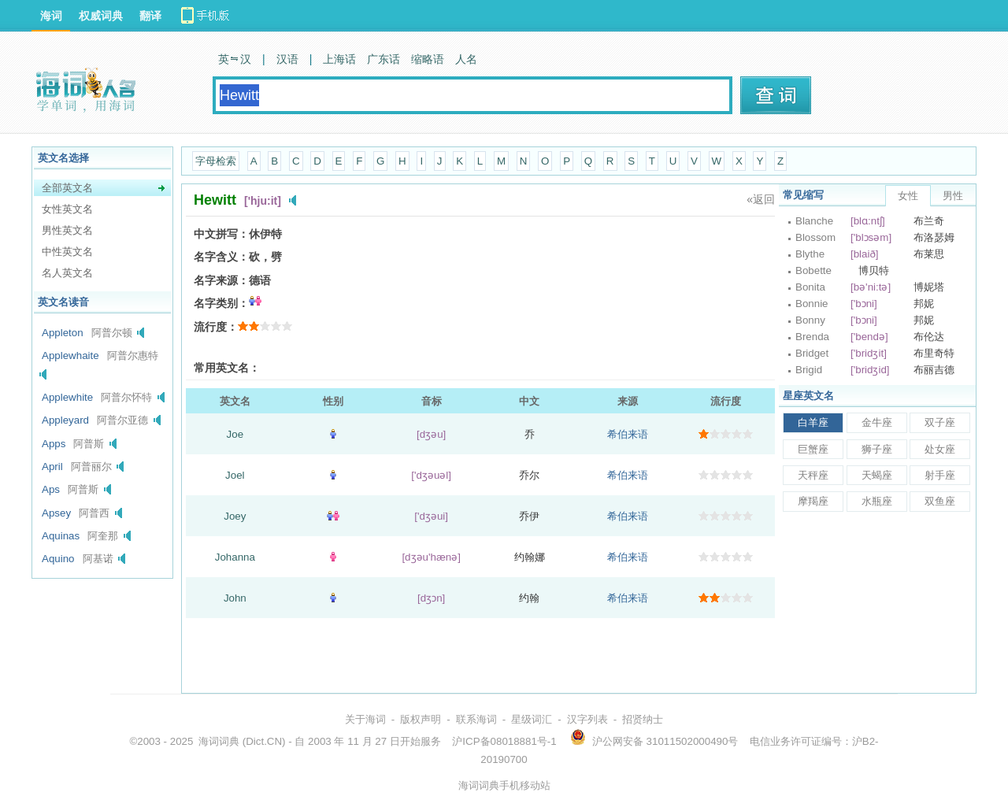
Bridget (811, 353)
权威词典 (101, 15)
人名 (466, 59)
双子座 (940, 422)
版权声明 (420, 719)
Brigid (808, 370)
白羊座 (813, 422)
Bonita (810, 287)
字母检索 (215, 161)
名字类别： (221, 303)
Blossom (815, 237)
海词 (51, 15)
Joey (235, 516)
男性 (953, 196)
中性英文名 (67, 251)
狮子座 (877, 449)
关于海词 (365, 719)
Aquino (58, 559)
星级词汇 (531, 719)
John (235, 598)
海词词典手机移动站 (504, 785)
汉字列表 (587, 719)
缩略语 (427, 59)
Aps (51, 489)
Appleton (62, 333)
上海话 (339, 59)
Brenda (812, 337)
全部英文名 (67, 188)
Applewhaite (70, 355)
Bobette (813, 270)
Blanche (814, 221)
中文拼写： (221, 234)
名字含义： (221, 256)
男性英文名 (67, 230)
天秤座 (813, 475)
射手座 (940, 475)
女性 (908, 196)
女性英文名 (67, 209)
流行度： (216, 326)
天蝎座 (877, 475)
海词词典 (218, 741)
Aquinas (61, 536)
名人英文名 (67, 273)
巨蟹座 (813, 449)
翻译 (150, 15)
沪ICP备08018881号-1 (504, 741)
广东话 (383, 59)
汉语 (287, 59)
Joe (235, 434)
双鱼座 (940, 501)
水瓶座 (877, 501)
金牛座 (877, 422)
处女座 (940, 449)
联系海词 (476, 719)
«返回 (761, 199)
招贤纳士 (642, 719)
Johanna (235, 557)
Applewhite (67, 397)
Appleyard (65, 420)
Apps (53, 444)
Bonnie (811, 303)
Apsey (56, 513)
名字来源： (221, 280)
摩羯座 (813, 501)
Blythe (810, 254)
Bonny (810, 320)
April (52, 466)
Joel (234, 475)
